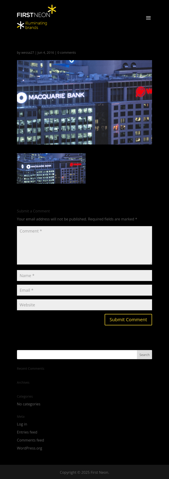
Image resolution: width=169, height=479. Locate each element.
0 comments (66, 52)
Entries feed (27, 432)
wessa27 (27, 52)
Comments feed (30, 440)
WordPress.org (29, 448)
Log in (22, 424)
